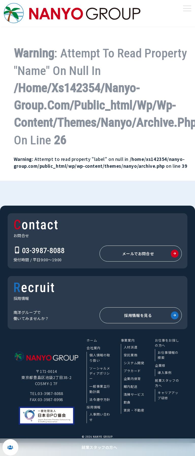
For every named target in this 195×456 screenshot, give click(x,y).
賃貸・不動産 (134, 410)
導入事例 (164, 372)
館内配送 (130, 386)
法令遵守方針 (99, 399)
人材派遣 (130, 347)
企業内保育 (132, 378)
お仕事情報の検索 (168, 355)
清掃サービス (134, 394)
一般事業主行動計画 (99, 389)
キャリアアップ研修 (168, 395)
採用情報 (93, 407)
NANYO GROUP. (103, 436)
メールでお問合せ (138, 253)
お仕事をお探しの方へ (167, 343)
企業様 (160, 365)
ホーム (92, 340)
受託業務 (130, 355)
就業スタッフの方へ (99, 447)
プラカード (132, 370)
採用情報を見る (138, 315)
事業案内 (128, 340)
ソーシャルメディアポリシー (99, 373)
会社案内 (93, 347)
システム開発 (134, 362)
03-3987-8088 (43, 250)
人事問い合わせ (99, 417)
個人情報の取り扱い (99, 357)
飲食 (127, 402)
